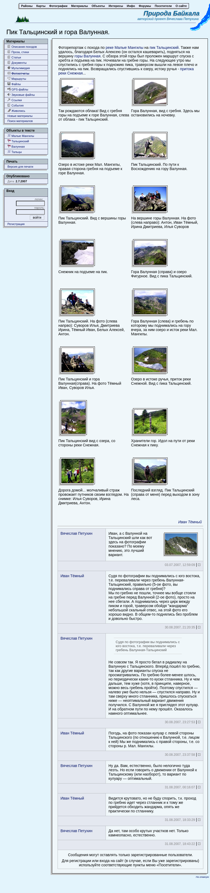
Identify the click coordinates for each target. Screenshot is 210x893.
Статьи (14, 57)
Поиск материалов (20, 121)
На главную (202, 877)
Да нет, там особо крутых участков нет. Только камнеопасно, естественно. (148, 833)
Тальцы (14, 152)
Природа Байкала (172, 13)
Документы (17, 62)
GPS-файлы (17, 89)
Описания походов (22, 46)
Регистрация (16, 224)
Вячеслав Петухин (76, 533)
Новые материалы (20, 115)
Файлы (14, 84)
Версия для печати (20, 166)
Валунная (16, 146)
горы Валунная (87, 56)
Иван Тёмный (190, 522)
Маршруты (16, 78)
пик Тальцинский (164, 47)
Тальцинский (18, 141)
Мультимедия (18, 68)
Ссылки (14, 100)
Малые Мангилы (20, 135)
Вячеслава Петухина (183, 19)
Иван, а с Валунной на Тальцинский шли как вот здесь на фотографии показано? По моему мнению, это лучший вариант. (153, 544)
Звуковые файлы (21, 94)
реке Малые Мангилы (124, 47)
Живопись (16, 110)
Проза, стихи (18, 52)
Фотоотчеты (18, 73)
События (15, 105)
